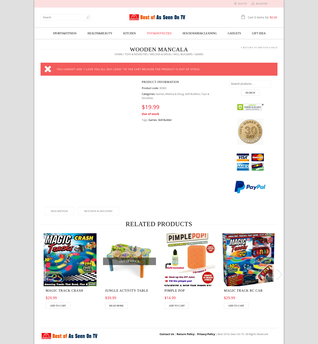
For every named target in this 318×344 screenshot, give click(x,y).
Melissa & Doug (160, 54)
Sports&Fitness (65, 33)
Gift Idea (259, 33)
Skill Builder (165, 120)
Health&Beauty (100, 33)
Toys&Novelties (159, 33)
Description (59, 211)
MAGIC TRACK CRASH (64, 290)
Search (250, 92)
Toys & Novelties (136, 54)
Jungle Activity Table (126, 290)
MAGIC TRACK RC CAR (243, 290)
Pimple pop (174, 290)
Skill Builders (182, 54)
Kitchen (129, 33)
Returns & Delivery (98, 211)
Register (262, 3)
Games (160, 94)
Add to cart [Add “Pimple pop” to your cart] (177, 305)
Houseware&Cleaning (200, 33)
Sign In (242, 3)
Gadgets (234, 33)
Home (118, 54)
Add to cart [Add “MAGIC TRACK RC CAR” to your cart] (236, 305)
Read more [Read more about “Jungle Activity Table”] (116, 305)
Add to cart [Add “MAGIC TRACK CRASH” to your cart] (58, 305)
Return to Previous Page (260, 47)
